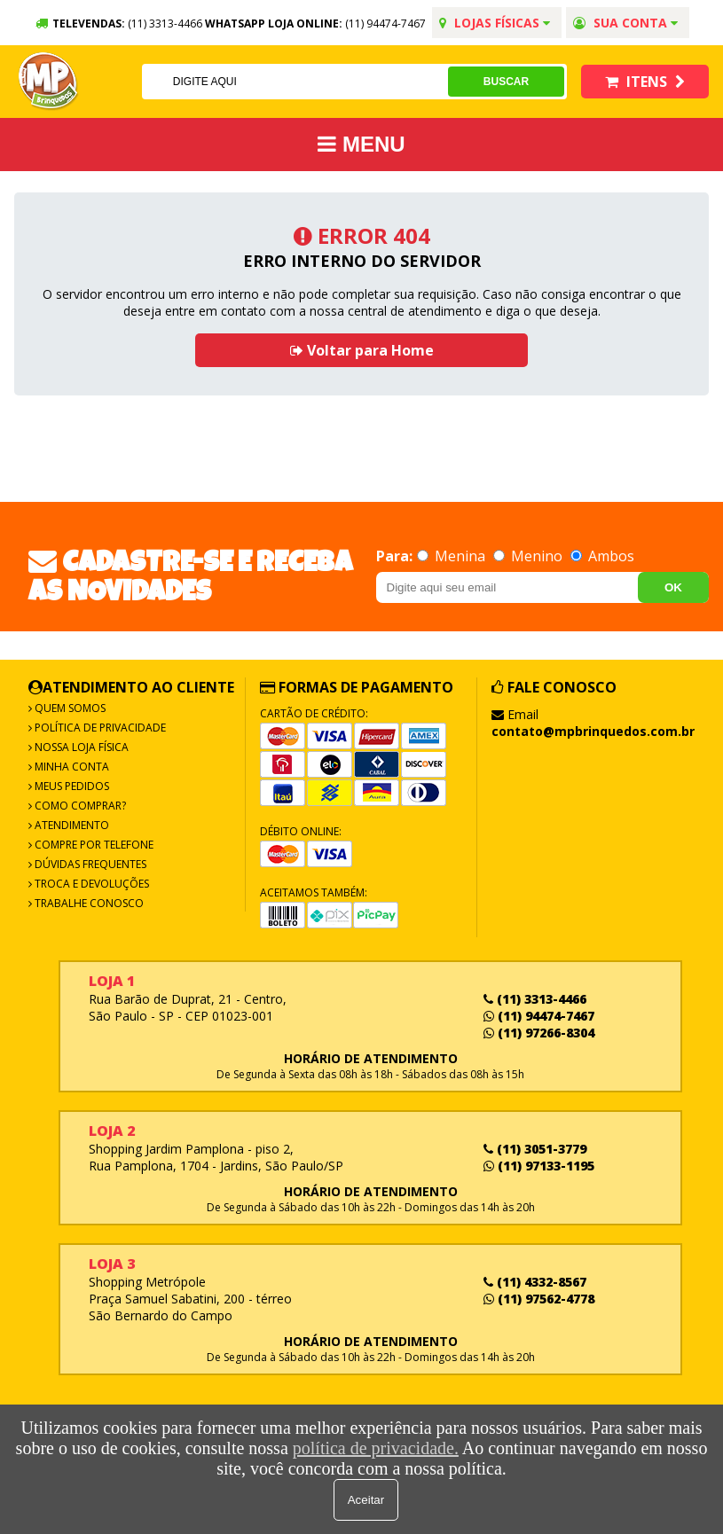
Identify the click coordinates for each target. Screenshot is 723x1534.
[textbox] (294, 82)
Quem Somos (69, 708)
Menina (453, 556)
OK (673, 587)
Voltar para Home (362, 350)
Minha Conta (70, 766)
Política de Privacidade (99, 727)
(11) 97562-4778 (538, 1298)
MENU (361, 144)
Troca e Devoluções (90, 883)
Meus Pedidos (70, 786)
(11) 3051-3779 (534, 1148)
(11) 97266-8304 (538, 1032)
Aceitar (366, 1500)
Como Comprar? (79, 805)
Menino (529, 556)
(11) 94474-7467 (385, 23)
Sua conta (625, 22)
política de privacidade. (376, 1448)
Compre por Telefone (92, 844)
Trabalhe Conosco (88, 903)
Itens (645, 81)
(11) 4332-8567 (534, 1281)
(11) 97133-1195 (538, 1165)
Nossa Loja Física (80, 747)
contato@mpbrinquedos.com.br (593, 731)
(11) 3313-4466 (534, 998)
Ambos (602, 556)
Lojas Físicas (494, 22)
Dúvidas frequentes (89, 864)
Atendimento (70, 825)
